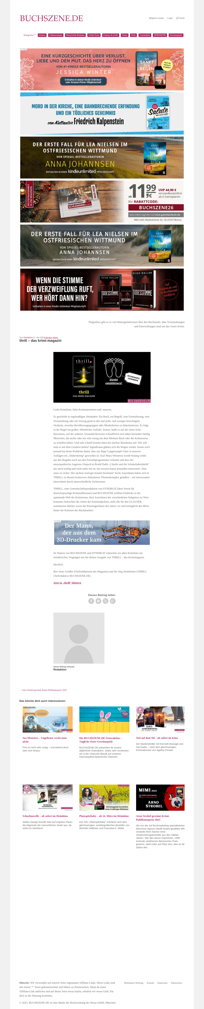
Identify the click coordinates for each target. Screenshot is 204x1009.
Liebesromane (55, 35)
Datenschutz (176, 983)
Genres (42, 35)
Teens (124, 35)
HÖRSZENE (160, 35)
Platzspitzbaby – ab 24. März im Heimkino (104, 816)
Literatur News (51, 337)
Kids (133, 35)
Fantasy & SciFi (110, 35)
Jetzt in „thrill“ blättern (67, 582)
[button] (91, 601)
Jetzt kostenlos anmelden (102, 966)
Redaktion (28, 337)
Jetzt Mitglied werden (158, 970)
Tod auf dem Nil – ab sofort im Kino (157, 737)
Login (170, 18)
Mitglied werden (156, 18)
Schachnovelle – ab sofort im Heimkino (45, 816)
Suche (182, 18)
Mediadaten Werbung (133, 983)
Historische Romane (75, 35)
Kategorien (29, 35)
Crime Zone (94, 35)
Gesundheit (145, 35)
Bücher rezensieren (158, 949)
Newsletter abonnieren (102, 949)
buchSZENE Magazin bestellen (45, 949)
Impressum (162, 983)
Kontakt (150, 983)
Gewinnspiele (176, 35)
